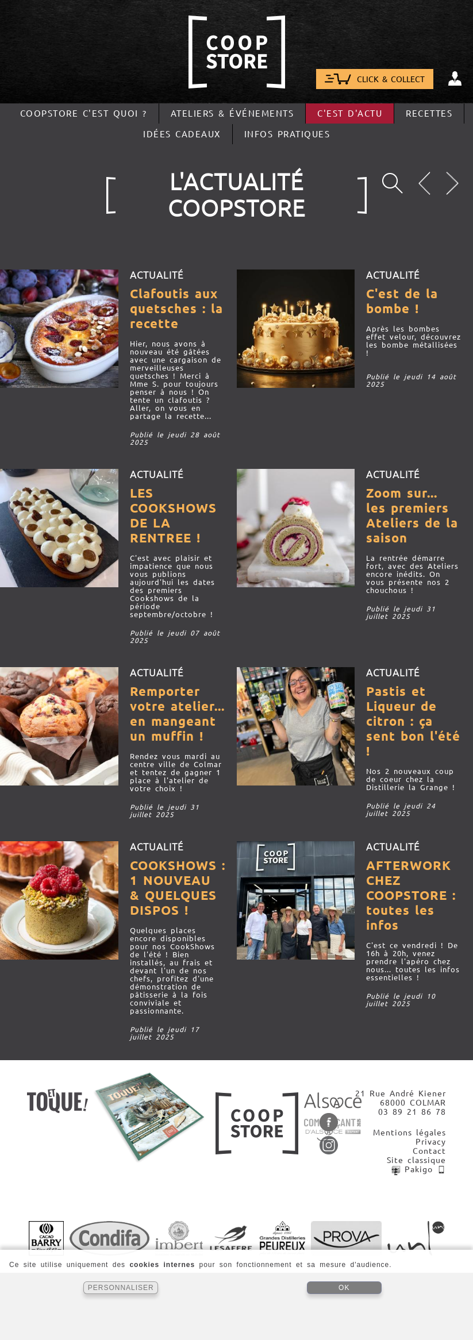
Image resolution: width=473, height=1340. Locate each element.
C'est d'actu (349, 113)
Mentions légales (409, 1132)
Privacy (431, 1141)
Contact (429, 1151)
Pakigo (418, 1169)
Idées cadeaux (182, 134)
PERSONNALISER (121, 1288)
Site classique (416, 1160)
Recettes (429, 113)
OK (344, 1288)
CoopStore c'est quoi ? (83, 113)
